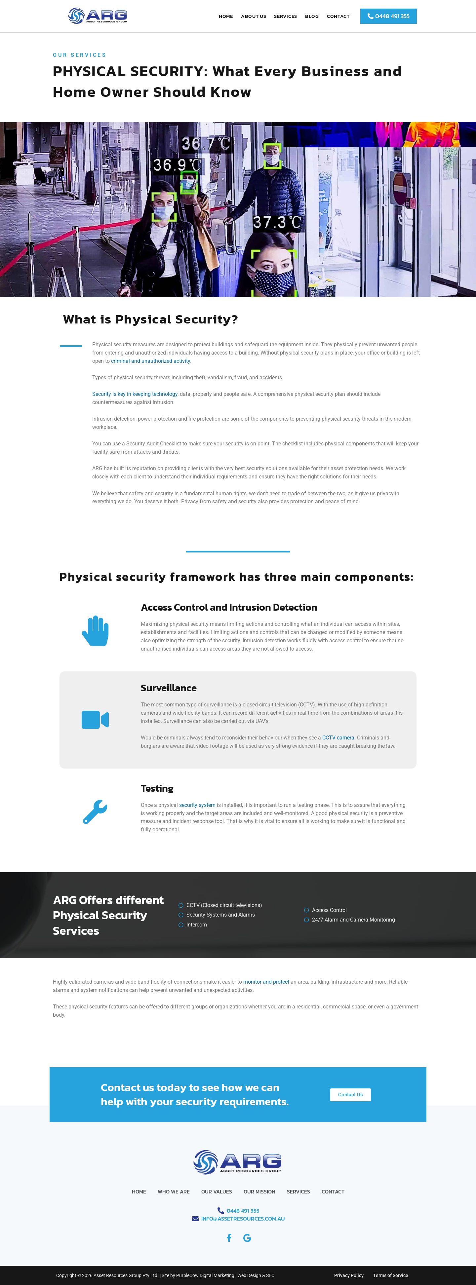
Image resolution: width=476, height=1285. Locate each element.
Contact (338, 16)
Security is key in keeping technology (135, 394)
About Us (253, 16)
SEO (270, 1275)
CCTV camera (338, 738)
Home (226, 16)
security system (197, 805)
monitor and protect (266, 982)
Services (285, 16)
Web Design (249, 1275)
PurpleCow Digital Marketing (205, 1275)
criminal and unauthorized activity (150, 361)
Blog (312, 16)
